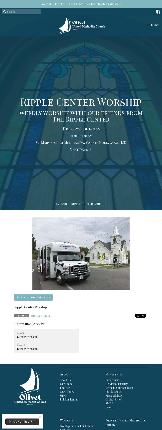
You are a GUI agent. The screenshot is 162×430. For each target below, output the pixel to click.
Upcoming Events (29, 324)
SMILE (109, 403)
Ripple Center (41, 315)
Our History (67, 391)
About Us (65, 380)
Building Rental (68, 399)
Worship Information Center (76, 426)
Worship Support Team (119, 388)
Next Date (81, 149)
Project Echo (113, 399)
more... (109, 407)
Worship (66, 420)
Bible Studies (113, 380)
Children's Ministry (117, 384)
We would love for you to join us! (81, 4)
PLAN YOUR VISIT (22, 421)
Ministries (114, 374)
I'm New (65, 388)
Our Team (66, 384)
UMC (63, 395)
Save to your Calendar (33, 297)
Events (61, 204)
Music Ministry (114, 395)
